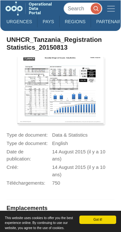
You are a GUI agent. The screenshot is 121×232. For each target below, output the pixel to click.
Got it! (97, 219)
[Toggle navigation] (111, 8)
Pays (48, 21)
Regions (75, 21)
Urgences (19, 21)
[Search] (83, 9)
